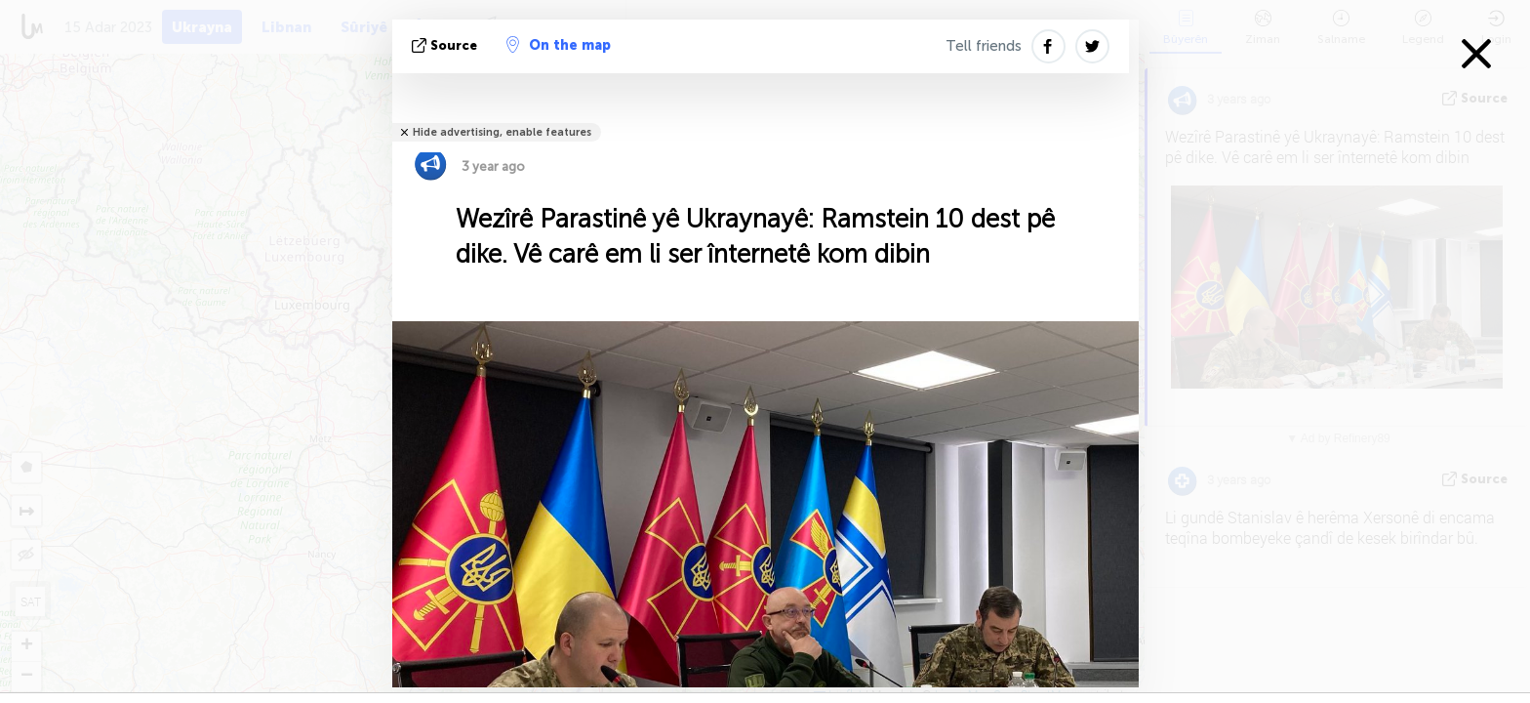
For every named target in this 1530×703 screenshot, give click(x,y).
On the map (558, 45)
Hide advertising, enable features (502, 132)
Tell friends (984, 46)
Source (446, 45)
